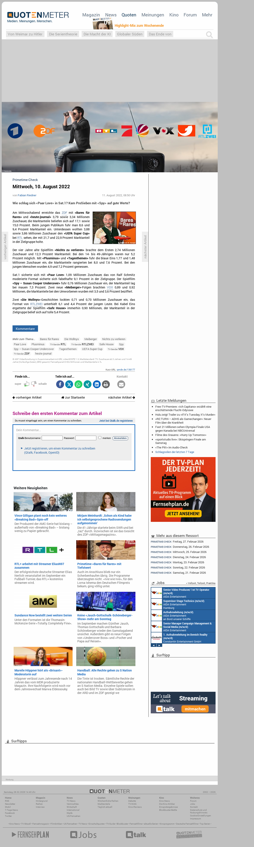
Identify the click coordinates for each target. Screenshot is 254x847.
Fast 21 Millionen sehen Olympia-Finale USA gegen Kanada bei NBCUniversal (182, 428)
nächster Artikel (121, 397)
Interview (40, 807)
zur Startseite (73, 397)
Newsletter (10, 804)
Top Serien (205, 823)
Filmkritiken (56, 823)
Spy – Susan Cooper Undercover (34, 349)
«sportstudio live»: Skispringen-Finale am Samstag (180, 441)
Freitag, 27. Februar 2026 (177, 541)
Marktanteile (104, 804)
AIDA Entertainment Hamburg (177, 604)
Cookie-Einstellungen (200, 815)
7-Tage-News (11, 810)
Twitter (8, 816)
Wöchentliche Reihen (108, 801)
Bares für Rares (49, 339)
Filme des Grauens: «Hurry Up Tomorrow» (180, 435)
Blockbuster (122, 823)
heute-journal (43, 353)
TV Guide (110, 823)
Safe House (106, 344)
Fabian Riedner (27, 195)
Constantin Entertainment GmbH (179, 637)
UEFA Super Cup (92, 349)
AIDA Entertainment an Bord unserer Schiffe (180, 592)
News (111, 15)
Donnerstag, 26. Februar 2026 (180, 547)
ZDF (64, 213)
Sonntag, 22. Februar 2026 (178, 567)
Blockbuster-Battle (168, 810)
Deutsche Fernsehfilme (187, 823)
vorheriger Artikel (27, 397)
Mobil (8, 807)
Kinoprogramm (167, 823)
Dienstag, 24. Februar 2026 (178, 557)
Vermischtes (73, 804)
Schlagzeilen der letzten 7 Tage (174, 452)
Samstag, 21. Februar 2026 (178, 573)
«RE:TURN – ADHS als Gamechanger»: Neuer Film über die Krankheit (183, 420)
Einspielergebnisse (168, 807)
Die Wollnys (71, 339)
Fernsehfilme (136, 823)
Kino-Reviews (135, 807)
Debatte (132, 801)
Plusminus (38, 344)
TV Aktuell (26, 823)
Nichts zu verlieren (113, 339)
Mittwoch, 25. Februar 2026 (178, 552)
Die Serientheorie (63, 34)
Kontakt (194, 807)
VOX (110, 287)
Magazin (91, 15)
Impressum (195, 818)
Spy (121, 344)
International (73, 810)
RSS (7, 801)
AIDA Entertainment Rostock (181, 626)
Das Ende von (160, 34)
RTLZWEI (36, 304)
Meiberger (90, 339)
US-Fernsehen (73, 816)
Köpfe (69, 813)
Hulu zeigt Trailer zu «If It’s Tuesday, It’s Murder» (185, 414)
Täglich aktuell (105, 807)
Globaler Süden (130, 34)
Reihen (39, 804)
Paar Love (20, 344)
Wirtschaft (72, 807)
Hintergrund (42, 801)
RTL (20, 238)
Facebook (10, 813)
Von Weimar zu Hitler (25, 34)
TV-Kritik (132, 804)
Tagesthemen (67, 349)
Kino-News (164, 801)
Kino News (14, 823)
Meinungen (152, 15)
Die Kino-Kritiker (167, 804)
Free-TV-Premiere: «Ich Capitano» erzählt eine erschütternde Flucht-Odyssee (183, 408)
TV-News (71, 801)
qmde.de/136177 (126, 369)
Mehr (207, 15)
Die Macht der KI (97, 34)
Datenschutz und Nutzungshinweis (198, 811)
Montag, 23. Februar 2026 (177, 562)
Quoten (129, 15)
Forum (190, 15)
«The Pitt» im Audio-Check (171, 447)
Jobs (192, 804)
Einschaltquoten (97, 823)
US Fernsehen (70, 823)
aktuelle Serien (151, 823)
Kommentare (25, 328)
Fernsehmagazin (40, 823)
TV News (83, 823)
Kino (174, 15)
